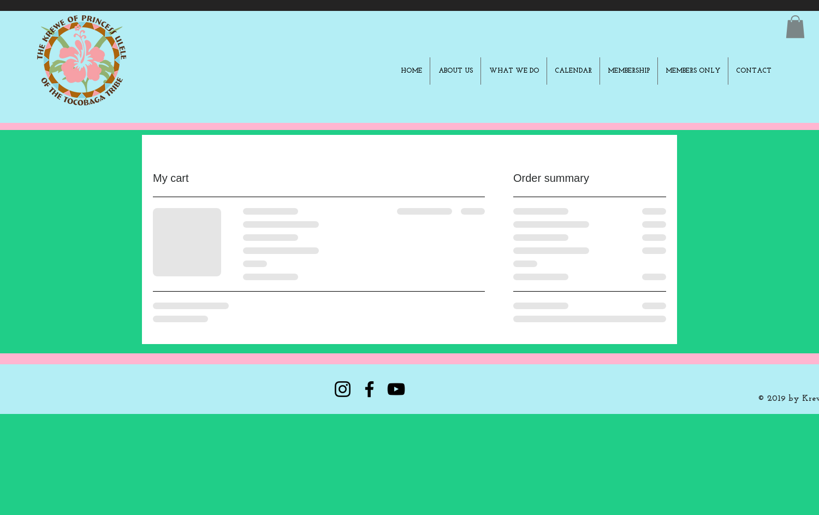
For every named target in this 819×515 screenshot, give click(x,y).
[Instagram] (342, 389)
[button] (795, 26)
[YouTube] (396, 389)
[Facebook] (369, 389)
